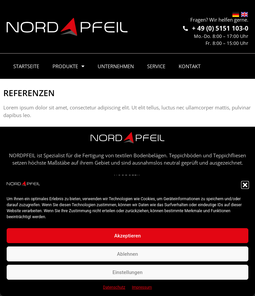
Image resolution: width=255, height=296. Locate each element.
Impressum (142, 287)
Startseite (26, 66)
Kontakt (190, 66)
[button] (245, 185)
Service (156, 66)
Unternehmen (116, 66)
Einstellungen (128, 272)
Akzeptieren (127, 236)
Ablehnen (127, 254)
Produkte (68, 66)
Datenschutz (114, 287)
